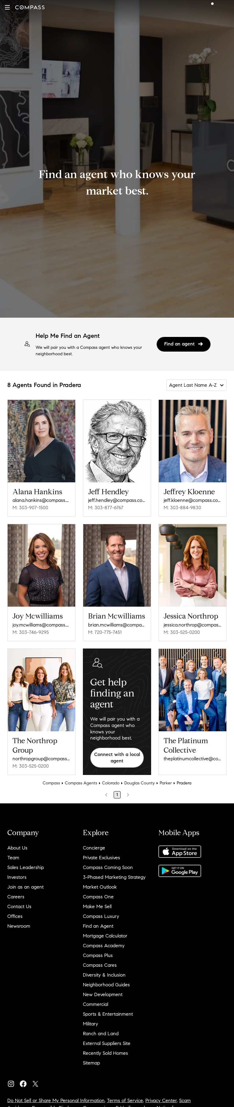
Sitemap (91, 1063)
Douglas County (139, 783)
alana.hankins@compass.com (41, 500)
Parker (166, 783)
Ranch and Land (101, 1033)
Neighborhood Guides (106, 985)
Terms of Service (125, 1100)
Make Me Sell (97, 906)
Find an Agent (98, 926)
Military (90, 1024)
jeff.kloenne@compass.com (193, 500)
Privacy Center (161, 1100)
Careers (15, 897)
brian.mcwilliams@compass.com (117, 625)
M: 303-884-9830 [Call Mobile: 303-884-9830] (182, 507)
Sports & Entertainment (108, 1014)
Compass (51, 783)
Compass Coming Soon (108, 867)
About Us (17, 848)
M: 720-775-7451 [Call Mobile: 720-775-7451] (105, 632)
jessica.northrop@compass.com (193, 625)
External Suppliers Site (106, 1043)
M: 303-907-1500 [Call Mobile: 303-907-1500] (30, 507)
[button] (7, 7)
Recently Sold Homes (105, 1053)
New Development (102, 994)
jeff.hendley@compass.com (117, 500)
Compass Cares (100, 965)
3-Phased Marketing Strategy (114, 877)
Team (13, 857)
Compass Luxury (101, 916)
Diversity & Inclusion (104, 975)
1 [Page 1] (117, 794)
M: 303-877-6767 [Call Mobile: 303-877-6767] (105, 507)
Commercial (95, 1004)
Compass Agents (81, 783)
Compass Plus (98, 955)
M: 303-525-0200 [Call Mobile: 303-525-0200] (182, 632)
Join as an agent (25, 887)
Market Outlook (100, 887)
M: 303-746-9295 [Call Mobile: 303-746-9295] (30, 632)
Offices (15, 916)
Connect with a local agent (117, 757)
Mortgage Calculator (105, 936)
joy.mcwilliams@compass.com (41, 625)
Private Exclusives (101, 857)
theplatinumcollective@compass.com (193, 759)
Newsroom (18, 926)
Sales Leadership (25, 867)
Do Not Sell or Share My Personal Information (56, 1100)
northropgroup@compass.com (41, 759)
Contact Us (19, 906)
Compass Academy (104, 945)
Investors (17, 877)
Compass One (98, 897)
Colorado (110, 783)
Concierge (94, 848)
